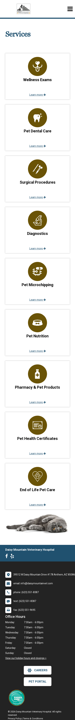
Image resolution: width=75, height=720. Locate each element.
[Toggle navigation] (70, 9)
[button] (37, 76)
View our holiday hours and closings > (25, 658)
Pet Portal (37, 681)
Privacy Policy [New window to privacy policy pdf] (14, 718)
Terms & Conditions (33, 718)
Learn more (37, 94)
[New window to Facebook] (7, 556)
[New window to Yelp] (13, 556)
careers (38, 670)
